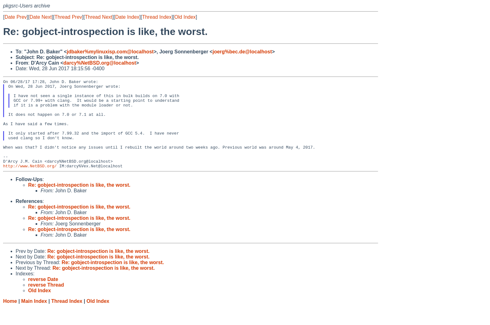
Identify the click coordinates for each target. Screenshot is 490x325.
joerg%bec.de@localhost (242, 51)
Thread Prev (68, 17)
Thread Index (157, 17)
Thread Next (98, 17)
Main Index (34, 319)
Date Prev (15, 17)
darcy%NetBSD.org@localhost (99, 63)
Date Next (40, 17)
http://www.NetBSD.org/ (30, 183)
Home (10, 319)
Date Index (127, 17)
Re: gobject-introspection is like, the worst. (79, 202)
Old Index (185, 17)
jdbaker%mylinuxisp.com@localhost (110, 51)
